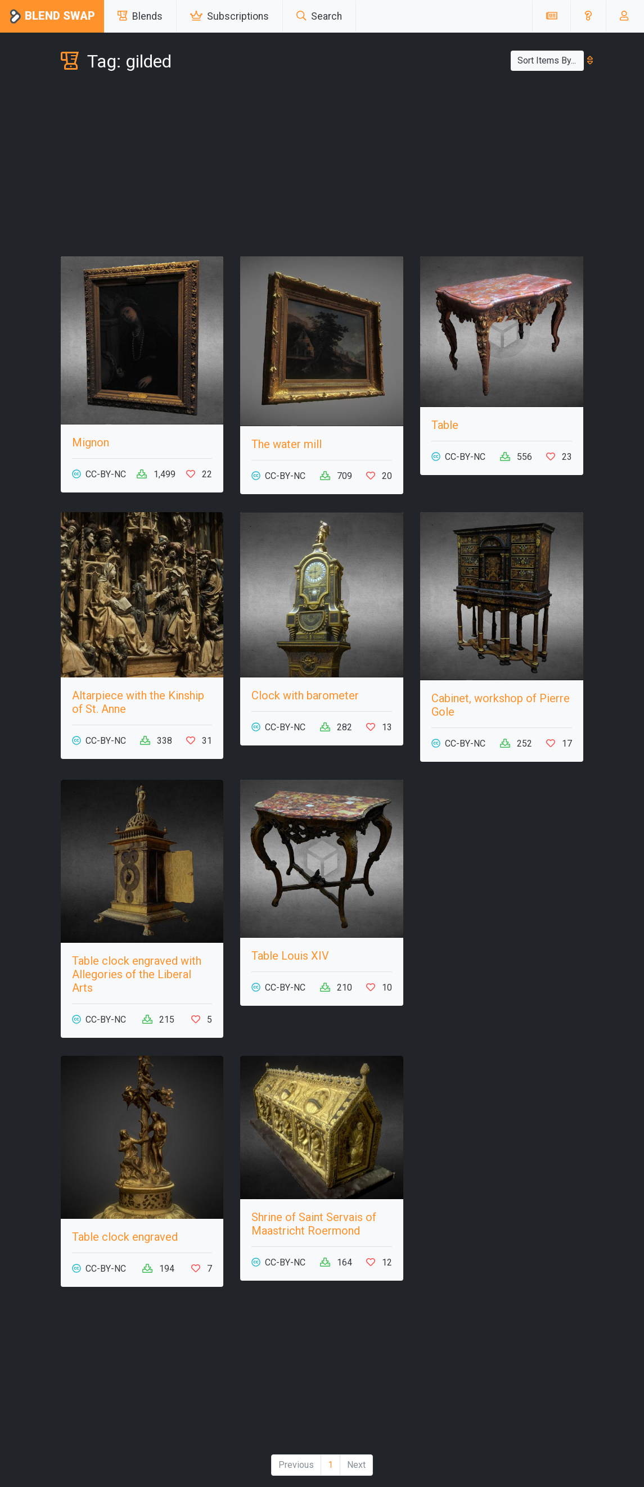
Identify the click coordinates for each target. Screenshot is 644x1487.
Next (356, 1464)
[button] (588, 16)
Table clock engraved (125, 1237)
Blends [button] (140, 16)
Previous (296, 1464)
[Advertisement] (322, 166)
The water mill (286, 444)
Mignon (90, 442)
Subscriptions (229, 16)
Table (444, 425)
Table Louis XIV (290, 955)
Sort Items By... (550, 60)
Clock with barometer (305, 695)
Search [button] (319, 16)
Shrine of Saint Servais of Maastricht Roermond (313, 1223)
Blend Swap (52, 16)
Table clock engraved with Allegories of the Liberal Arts (136, 974)
